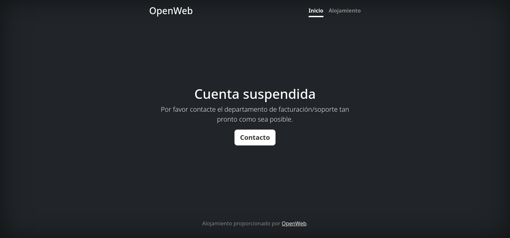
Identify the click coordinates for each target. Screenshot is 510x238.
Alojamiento (345, 10)
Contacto (255, 137)
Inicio (316, 10)
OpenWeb (294, 223)
